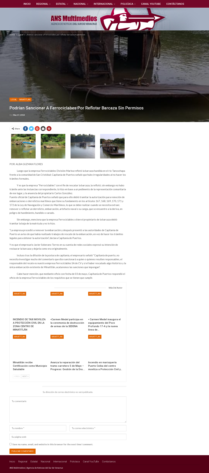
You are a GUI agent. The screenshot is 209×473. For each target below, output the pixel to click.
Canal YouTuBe (152, 3)
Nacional (79, 3)
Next (25, 376)
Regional (41, 3)
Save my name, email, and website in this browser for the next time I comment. (52, 444)
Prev (17, 376)
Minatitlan (24, 99)
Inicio (25, 3)
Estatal (60, 3)
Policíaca (127, 3)
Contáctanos (177, 3)
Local (14, 99)
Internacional (103, 3)
